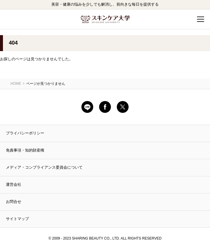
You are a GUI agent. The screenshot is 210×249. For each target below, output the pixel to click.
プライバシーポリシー (25, 133)
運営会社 (13, 184)
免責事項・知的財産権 (25, 150)
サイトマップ (17, 219)
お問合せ (13, 201)
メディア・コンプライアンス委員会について (44, 167)
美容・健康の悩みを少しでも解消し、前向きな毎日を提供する (105, 4)
